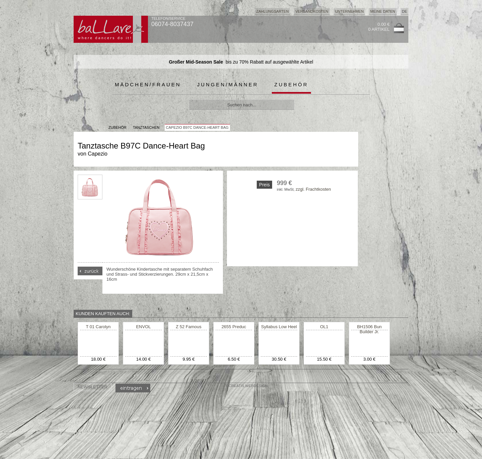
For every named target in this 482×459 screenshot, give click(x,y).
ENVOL (143, 326)
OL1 (324, 326)
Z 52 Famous (189, 326)
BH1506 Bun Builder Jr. (369, 329)
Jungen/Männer (227, 84)
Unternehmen (349, 11)
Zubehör (291, 84)
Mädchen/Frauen (148, 84)
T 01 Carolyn (98, 326)
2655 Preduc (234, 326)
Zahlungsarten (272, 11)
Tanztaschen (146, 127)
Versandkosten (311, 11)
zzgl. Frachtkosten (313, 189)
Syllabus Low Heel (279, 326)
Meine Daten (382, 11)
